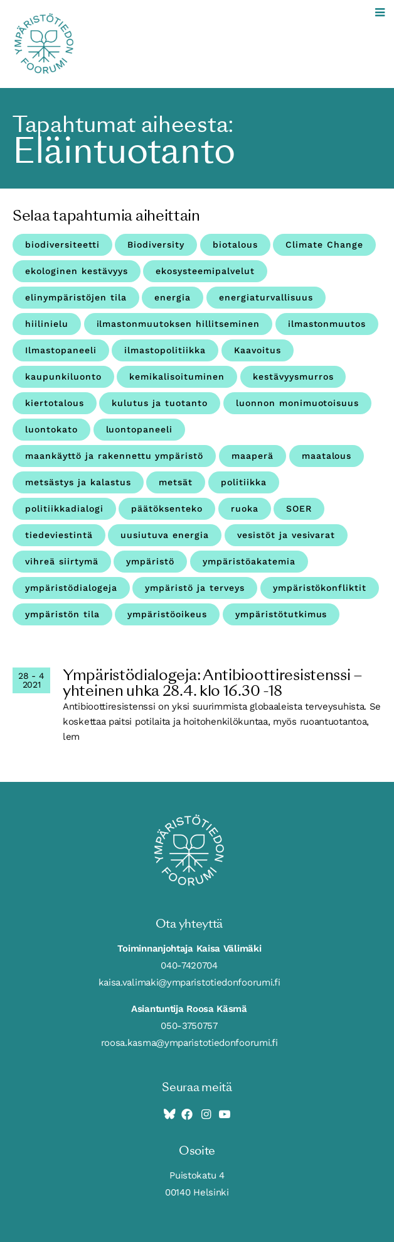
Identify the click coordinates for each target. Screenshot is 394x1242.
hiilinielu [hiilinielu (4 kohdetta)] (46, 324)
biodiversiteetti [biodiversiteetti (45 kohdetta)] (62, 244)
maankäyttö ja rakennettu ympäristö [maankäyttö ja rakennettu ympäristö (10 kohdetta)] (114, 456)
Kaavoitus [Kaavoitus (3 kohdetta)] (257, 350)
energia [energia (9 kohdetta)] (172, 297)
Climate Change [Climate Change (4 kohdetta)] (324, 244)
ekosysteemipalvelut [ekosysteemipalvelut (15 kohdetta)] (205, 271)
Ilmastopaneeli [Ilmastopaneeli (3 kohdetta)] (61, 350)
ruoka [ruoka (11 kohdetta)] (244, 508)
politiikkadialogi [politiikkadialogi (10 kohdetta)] (64, 508)
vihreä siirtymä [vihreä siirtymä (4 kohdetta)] (61, 561)
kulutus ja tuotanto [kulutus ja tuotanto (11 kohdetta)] (160, 403)
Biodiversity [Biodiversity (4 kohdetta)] (155, 244)
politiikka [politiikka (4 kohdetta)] (244, 482)
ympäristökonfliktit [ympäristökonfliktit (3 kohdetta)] (320, 588)
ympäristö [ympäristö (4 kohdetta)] (150, 561)
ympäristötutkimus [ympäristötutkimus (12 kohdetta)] (281, 614)
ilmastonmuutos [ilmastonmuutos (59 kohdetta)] (327, 324)
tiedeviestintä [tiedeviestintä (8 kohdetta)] (59, 535)
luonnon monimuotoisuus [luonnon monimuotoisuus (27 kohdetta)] (297, 403)
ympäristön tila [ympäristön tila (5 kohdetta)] (62, 614)
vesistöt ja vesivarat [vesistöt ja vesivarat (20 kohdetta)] (286, 535)
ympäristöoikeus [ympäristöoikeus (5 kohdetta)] (167, 614)
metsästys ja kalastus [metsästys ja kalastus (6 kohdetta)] (78, 482)
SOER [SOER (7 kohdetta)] (299, 508)
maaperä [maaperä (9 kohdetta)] (253, 456)
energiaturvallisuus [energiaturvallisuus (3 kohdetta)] (266, 297)
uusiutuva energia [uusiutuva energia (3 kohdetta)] (164, 535)
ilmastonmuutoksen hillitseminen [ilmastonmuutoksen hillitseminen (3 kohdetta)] (178, 324)
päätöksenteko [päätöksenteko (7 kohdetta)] (167, 508)
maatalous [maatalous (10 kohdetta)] (327, 456)
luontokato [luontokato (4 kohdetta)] (51, 429)
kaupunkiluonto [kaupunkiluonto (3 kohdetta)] (63, 376)
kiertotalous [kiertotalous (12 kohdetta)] (54, 403)
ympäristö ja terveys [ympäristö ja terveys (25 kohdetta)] (195, 588)
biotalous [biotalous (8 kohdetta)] (235, 244)
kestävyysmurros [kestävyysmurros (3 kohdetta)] (293, 376)
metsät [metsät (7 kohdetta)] (176, 482)
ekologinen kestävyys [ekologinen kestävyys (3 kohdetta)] (76, 271)
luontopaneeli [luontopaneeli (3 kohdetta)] (139, 429)
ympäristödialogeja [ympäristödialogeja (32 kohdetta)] (71, 588)
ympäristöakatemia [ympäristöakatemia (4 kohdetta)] (249, 561)
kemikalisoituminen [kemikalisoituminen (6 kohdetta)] (177, 376)
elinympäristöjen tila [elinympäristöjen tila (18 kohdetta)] (76, 297)
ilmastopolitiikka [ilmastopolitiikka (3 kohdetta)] (165, 350)
